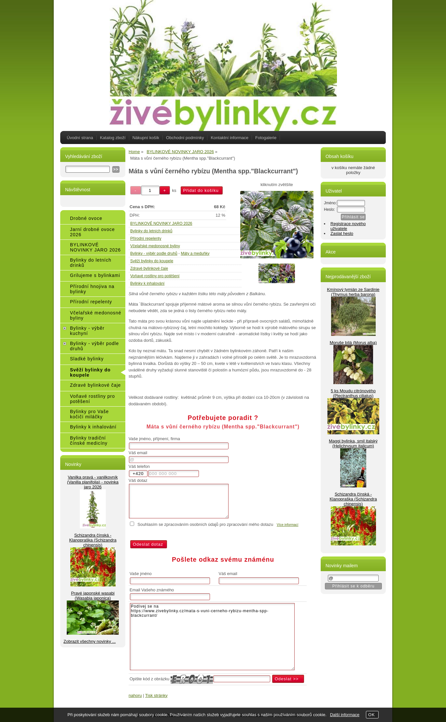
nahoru (135, 695)
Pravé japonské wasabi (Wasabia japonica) (93, 595)
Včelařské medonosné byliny (155, 246)
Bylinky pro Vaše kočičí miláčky (89, 414)
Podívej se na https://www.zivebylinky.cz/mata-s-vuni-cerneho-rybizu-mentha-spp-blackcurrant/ (212, 636)
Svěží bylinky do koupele (151, 261)
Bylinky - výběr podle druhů (153, 253)
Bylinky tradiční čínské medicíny (88, 440)
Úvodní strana (80, 137)
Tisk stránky (156, 695)
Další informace (344, 714)
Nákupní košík (145, 137)
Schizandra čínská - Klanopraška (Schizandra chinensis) (92, 540)
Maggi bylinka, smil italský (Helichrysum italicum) (353, 443)
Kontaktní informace (229, 137)
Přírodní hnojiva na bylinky (92, 289)
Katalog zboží (113, 137)
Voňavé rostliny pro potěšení (154, 276)
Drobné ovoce (86, 218)
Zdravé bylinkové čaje (149, 268)
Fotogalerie (265, 137)
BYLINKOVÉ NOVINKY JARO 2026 (161, 223)
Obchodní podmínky (185, 137)
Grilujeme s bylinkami (95, 275)
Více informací (287, 525)
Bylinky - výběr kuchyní (87, 330)
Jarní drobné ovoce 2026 (92, 232)
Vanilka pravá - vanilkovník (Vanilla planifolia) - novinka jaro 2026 (92, 482)
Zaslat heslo (341, 233)
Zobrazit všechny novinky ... (89, 641)
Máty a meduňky (195, 253)
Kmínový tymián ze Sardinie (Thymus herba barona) (353, 292)
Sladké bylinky (87, 358)
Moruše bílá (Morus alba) (353, 342)
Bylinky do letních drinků (151, 231)
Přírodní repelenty (145, 238)
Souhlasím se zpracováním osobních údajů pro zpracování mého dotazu (205, 524)
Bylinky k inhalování (147, 283)
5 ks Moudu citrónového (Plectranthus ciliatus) (353, 393)
